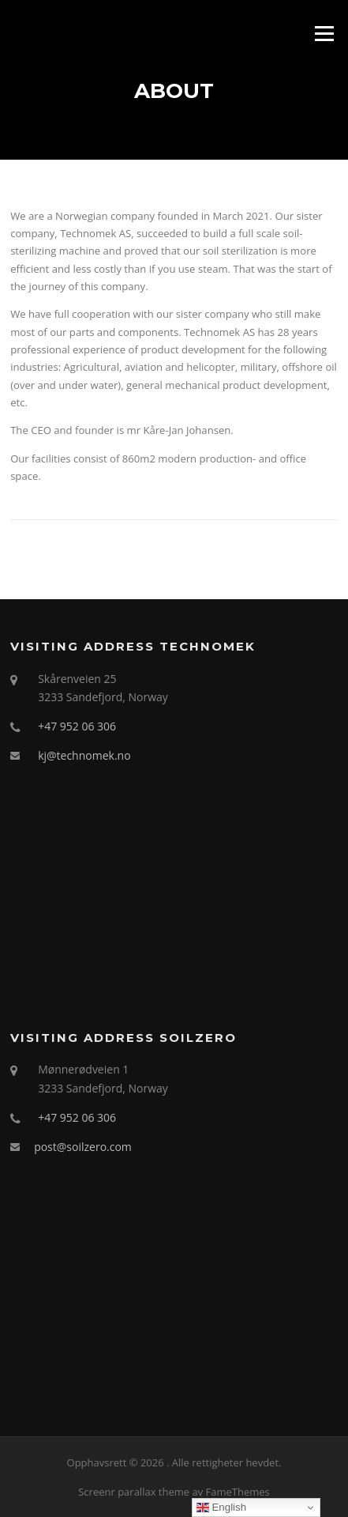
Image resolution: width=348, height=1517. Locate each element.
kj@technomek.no (84, 755)
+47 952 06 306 (77, 726)
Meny (323, 33)
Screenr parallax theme (133, 1492)
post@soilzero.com (83, 1146)
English (221, 1507)
